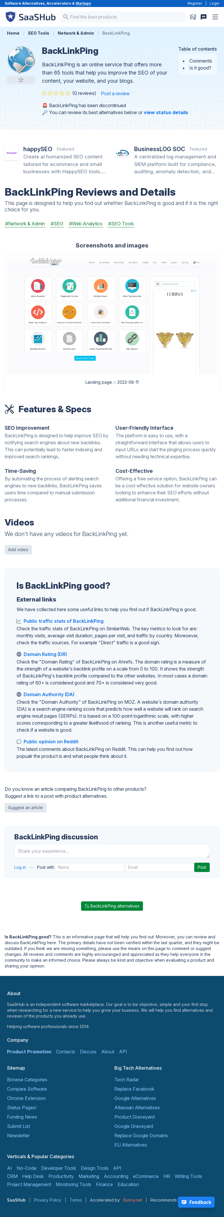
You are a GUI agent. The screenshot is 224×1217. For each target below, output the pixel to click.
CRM (12, 1176)
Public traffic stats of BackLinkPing (64, 621)
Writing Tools (188, 1176)
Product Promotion (29, 1052)
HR (166, 1176)
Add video (18, 549)
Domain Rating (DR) (45, 654)
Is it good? (200, 68)
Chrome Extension (26, 1098)
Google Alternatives (135, 1098)
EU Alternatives (130, 1145)
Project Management (29, 1184)
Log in (20, 867)
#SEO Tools (121, 224)
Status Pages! (21, 1107)
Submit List (18, 1126)
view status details (166, 112)
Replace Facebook (134, 1089)
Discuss (88, 1052)
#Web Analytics (85, 224)
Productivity (61, 1176)
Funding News (22, 1117)
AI (9, 1168)
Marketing (88, 1176)
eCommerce (146, 1176)
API (123, 1052)
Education (128, 1184)
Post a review (115, 93)
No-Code (26, 1168)
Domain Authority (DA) (49, 694)
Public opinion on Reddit (51, 741)
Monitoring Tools (73, 1184)
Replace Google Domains (141, 1135)
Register (195, 3)
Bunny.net (132, 1199)
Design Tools (94, 1168)
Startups (83, 3)
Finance (104, 1184)
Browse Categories (27, 1079)
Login (214, 3)
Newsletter (18, 1135)
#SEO (57, 224)
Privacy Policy (47, 1199)
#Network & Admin (25, 224)
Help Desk (33, 1176)
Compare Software (27, 1089)
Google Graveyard (133, 1126)
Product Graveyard (134, 1117)
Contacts (65, 1052)
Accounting (116, 1176)
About (107, 1052)
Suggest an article (25, 807)
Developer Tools (58, 1168)
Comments (200, 61)
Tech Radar (126, 1079)
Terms (76, 1199)
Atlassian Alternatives (137, 1107)
